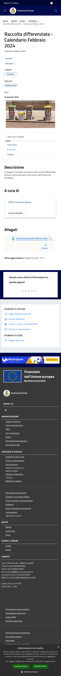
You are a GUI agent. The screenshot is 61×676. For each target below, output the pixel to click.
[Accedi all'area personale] (51, 3)
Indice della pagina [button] (15, 137)
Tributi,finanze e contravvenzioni (19, 500)
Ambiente (33, 20)
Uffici (8, 429)
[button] (30, 672)
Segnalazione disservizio (16, 613)
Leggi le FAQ (11, 617)
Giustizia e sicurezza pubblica (18, 496)
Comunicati (10, 531)
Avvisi (22, 20)
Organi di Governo (13, 421)
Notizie (8, 527)
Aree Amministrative (14, 425)
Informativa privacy (14, 636)
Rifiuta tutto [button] (40, 666)
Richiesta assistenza (14, 620)
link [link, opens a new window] (54, 661)
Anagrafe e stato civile (15, 456)
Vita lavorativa (12, 464)
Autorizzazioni (11, 512)
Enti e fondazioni (13, 433)
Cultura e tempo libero (15, 460)
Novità (14, 20)
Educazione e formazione (16, 492)
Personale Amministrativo (16, 440)
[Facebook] (5, 410)
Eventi (8, 549)
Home (5, 20)
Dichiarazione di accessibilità (17, 644)
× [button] (58, 647)
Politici (8, 437)
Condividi (10, 58)
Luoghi (8, 545)
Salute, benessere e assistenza (18, 508)
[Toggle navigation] (4, 10)
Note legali (10, 640)
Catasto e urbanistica (14, 474)
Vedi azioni (10, 63)
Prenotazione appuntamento (17, 609)
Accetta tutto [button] (21, 666)
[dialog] (30, 660)
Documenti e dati (13, 444)
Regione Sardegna (11, 2)
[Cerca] (55, 10)
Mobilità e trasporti (13, 481)
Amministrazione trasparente (18, 632)
